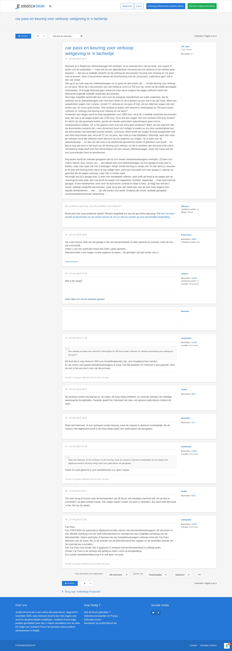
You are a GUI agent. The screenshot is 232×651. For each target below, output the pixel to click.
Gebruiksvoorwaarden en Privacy (101, 616)
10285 (194, 342)
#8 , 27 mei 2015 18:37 (76, 491)
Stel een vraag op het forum (202, 6)
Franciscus (186, 235)
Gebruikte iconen (92, 619)
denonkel (185, 418)
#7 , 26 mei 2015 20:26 (76, 446)
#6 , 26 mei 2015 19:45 (76, 418)
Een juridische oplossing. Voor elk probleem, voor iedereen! (93, 206)
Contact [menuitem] (193, 645)
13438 (194, 278)
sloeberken (186, 338)
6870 (193, 394)
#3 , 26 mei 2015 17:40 (76, 273)
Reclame (185, 311)
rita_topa (185, 46)
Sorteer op (151, 574)
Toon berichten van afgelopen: (102, 574)
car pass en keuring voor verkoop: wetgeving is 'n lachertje (61, 19)
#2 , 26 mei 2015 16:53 (76, 234)
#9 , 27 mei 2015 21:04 (76, 519)
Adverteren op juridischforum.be (100, 623)
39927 (194, 239)
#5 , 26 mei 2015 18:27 (76, 389)
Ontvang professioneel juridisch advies (165, 6)
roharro (184, 274)
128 (193, 422)
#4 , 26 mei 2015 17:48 (76, 338)
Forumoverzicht (25, 645)
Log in (139, 6)
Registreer (127, 6)
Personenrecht (71, 261)
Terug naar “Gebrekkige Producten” (83, 591)
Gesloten (23, 36)
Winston (185, 206)
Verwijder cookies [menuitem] (208, 645)
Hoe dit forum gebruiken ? (97, 612)
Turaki (184, 389)
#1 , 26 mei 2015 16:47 (76, 58)
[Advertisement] (37, 60)
